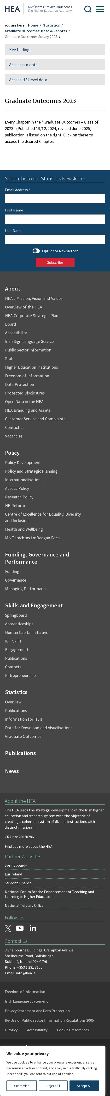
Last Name (14, 229)
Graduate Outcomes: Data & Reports (36, 30)
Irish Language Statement (26, 1000)
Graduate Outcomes (23, 735)
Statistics (51, 24)
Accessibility (16, 332)
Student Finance (18, 882)
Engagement (16, 649)
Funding (12, 570)
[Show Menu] (100, 8)
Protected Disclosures (25, 392)
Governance (15, 579)
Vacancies (14, 435)
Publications (16, 657)
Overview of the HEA (23, 306)
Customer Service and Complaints (35, 418)
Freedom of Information (27, 375)
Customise (21, 1086)
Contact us (14, 426)
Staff (9, 358)
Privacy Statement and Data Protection (37, 1010)
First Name (14, 209)
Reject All (53, 1086)
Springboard (16, 614)
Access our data (23, 64)
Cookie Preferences (73, 1029)
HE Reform (15, 505)
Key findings (20, 49)
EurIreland (13, 873)
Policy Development (23, 461)
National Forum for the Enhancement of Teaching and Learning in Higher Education (49, 893)
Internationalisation (23, 479)
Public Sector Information (28, 349)
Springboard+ (16, 864)
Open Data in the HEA (24, 401)
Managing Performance (26, 588)
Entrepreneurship (20, 674)
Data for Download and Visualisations (38, 727)
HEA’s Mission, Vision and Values (34, 297)
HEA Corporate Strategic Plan (31, 315)
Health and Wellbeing (24, 528)
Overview (13, 701)
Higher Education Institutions (31, 366)
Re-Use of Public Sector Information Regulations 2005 (49, 1019)
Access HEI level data (28, 79)
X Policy (11, 1029)
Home (33, 24)
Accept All (84, 1086)
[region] (52, 1071)
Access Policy (17, 487)
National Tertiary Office (24, 904)
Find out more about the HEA (28, 845)
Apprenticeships (19, 623)
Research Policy (19, 496)
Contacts (13, 666)
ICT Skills (13, 640)
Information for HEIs (24, 718)
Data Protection (19, 383)
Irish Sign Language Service (29, 340)
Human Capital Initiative (26, 631)
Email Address (17, 189)
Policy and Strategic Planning (31, 470)
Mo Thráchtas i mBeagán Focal (33, 537)
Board (10, 323)
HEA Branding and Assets (28, 409)
